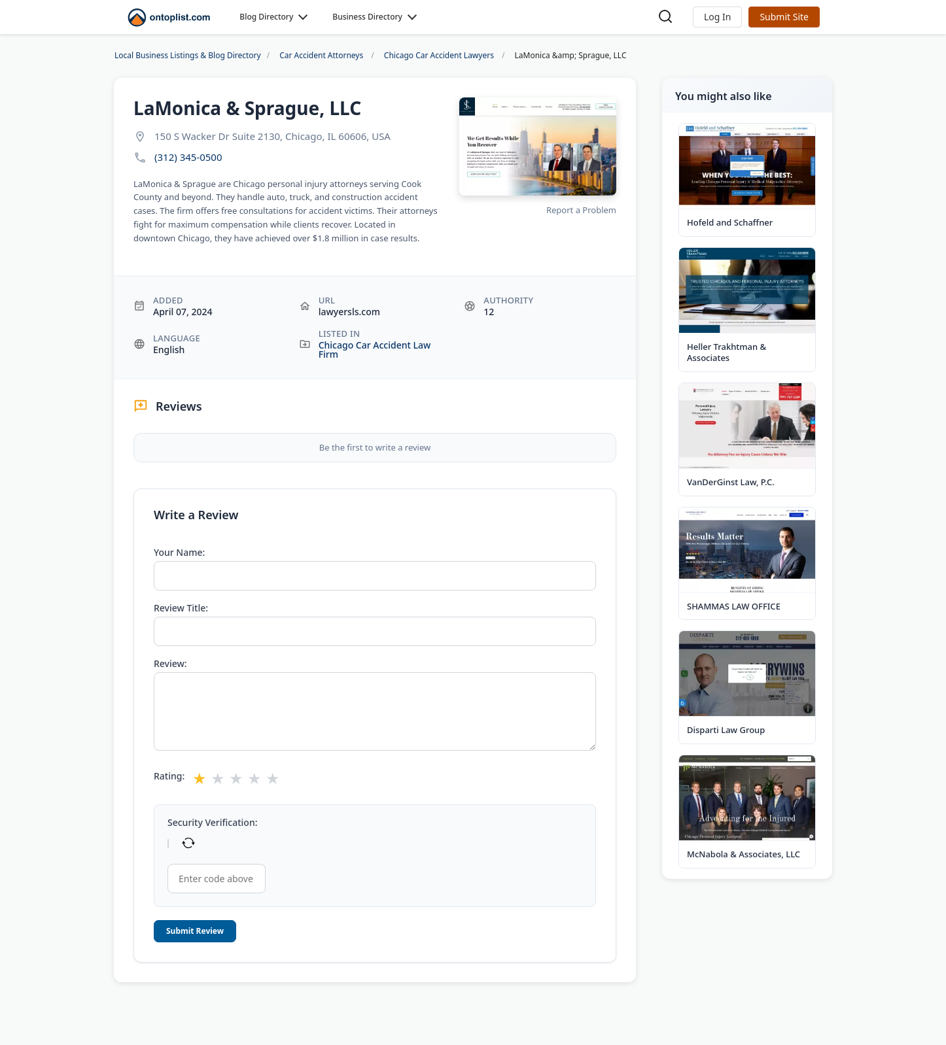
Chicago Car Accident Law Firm (375, 349)
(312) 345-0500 (188, 157)
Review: (170, 663)
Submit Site (784, 16)
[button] (717, 17)
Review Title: (181, 608)
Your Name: (179, 552)
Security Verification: (212, 822)
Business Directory (367, 16)
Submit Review (195, 930)
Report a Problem (581, 210)
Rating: (169, 776)
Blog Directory (266, 16)
